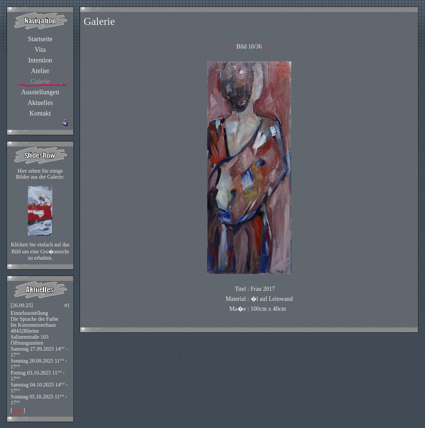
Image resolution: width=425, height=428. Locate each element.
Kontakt (40, 113)
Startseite (40, 39)
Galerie (40, 81)
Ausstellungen (40, 92)
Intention (40, 60)
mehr (17, 410)
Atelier (40, 70)
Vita (40, 49)
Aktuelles (40, 102)
